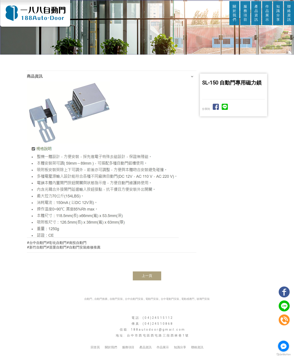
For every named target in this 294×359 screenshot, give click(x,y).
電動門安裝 (152, 298)
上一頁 (147, 276)
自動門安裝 (116, 298)
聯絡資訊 (289, 13)
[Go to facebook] (283, 346)
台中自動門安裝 (134, 298)
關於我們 (234, 13)
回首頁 (95, 347)
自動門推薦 (100, 298)
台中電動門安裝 (170, 298)
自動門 (88, 298)
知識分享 (278, 13)
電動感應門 (187, 298)
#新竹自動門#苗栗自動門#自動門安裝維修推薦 (63, 247)
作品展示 (267, 13)
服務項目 (245, 13)
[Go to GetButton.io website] (284, 354)
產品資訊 (256, 13)
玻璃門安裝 (203, 298)
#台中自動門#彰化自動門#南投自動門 (56, 243)
